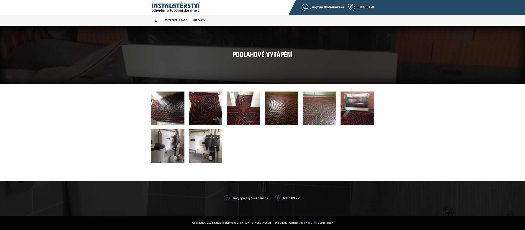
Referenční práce (175, 20)
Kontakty (199, 20)
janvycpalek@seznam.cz (327, 7)
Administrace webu (300, 222)
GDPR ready (325, 222)
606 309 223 (365, 7)
